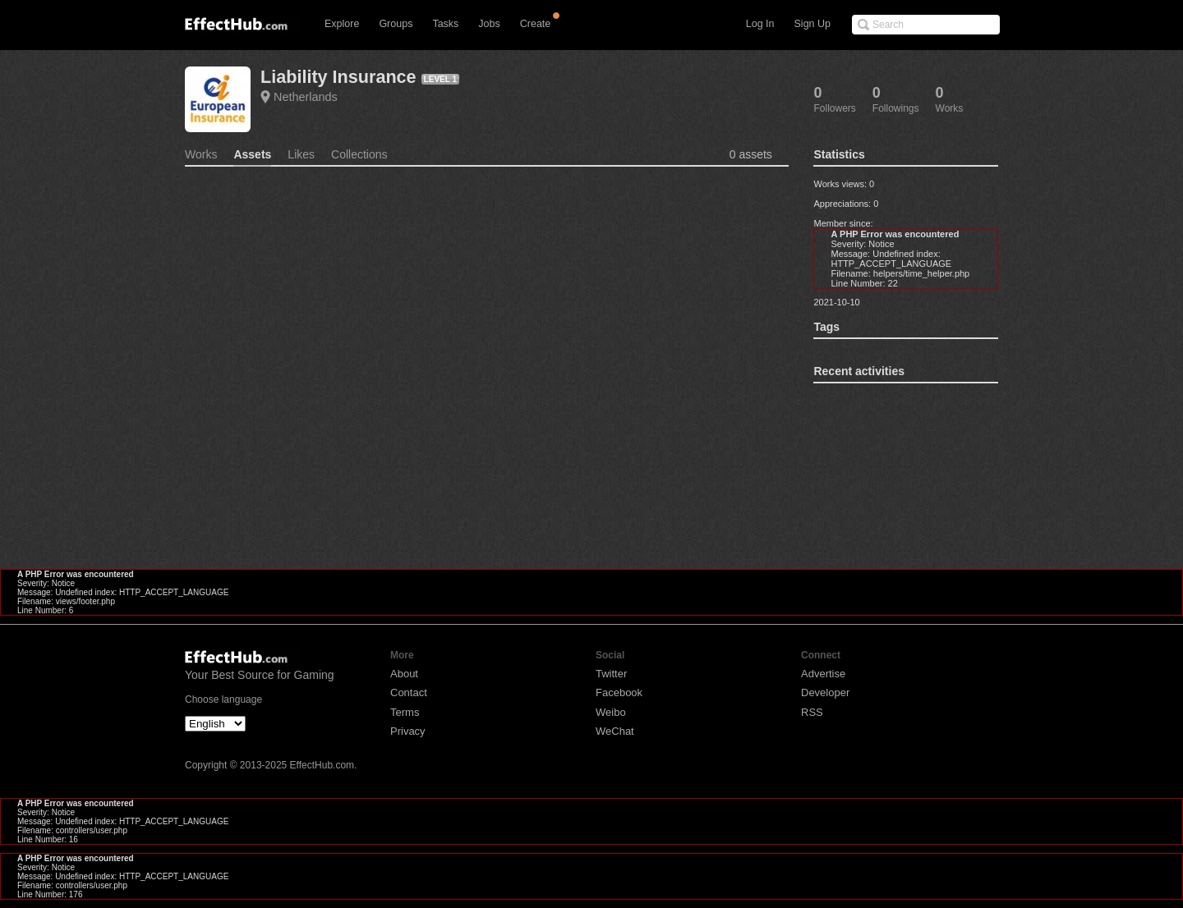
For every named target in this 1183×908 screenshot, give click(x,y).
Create (535, 24)
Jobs (488, 24)
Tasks (445, 24)
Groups (395, 24)
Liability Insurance (338, 76)
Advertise (823, 673)
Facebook (619, 692)
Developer (825, 692)
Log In (760, 24)
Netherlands (306, 96)
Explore (342, 24)
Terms (404, 712)
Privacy (408, 731)
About (404, 673)
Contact (408, 692)
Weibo (611, 712)
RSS (812, 712)
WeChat (615, 731)
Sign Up (812, 24)
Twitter (611, 673)
